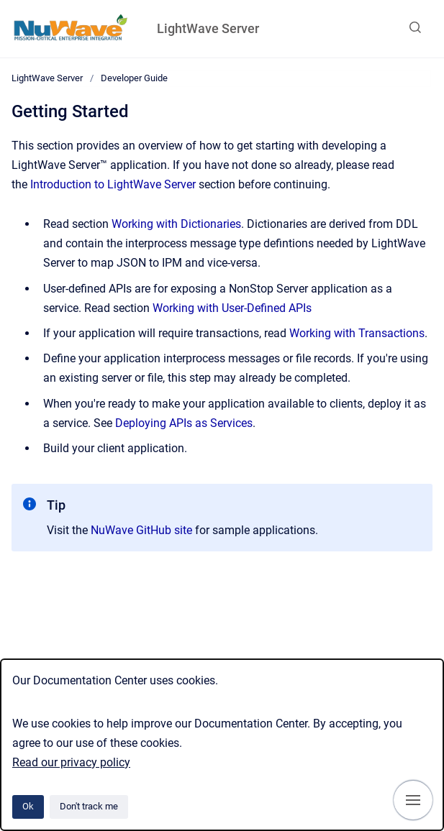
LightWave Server (208, 28)
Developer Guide (134, 78)
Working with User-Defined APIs (232, 308)
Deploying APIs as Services (184, 423)
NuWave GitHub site (141, 530)
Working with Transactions (357, 333)
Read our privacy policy (71, 762)
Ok (28, 806)
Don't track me (89, 806)
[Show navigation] (413, 800)
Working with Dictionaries (176, 224)
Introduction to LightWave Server (113, 184)
